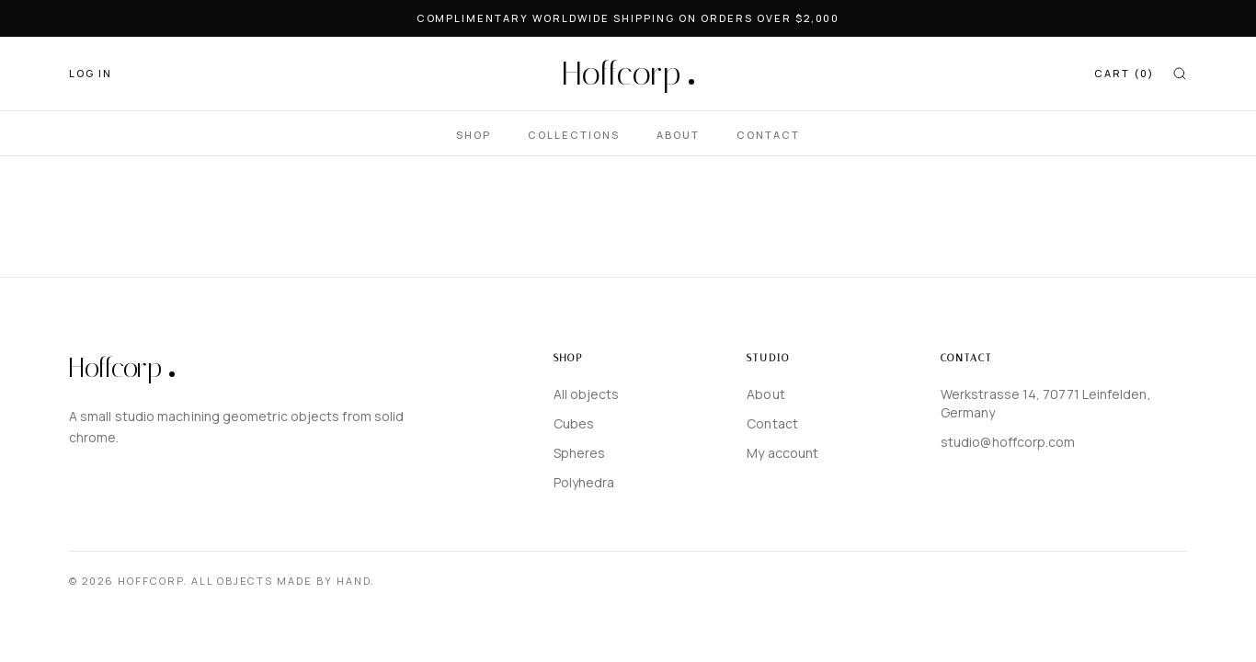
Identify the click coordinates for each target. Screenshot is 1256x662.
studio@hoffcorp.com (1008, 442)
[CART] (1124, 74)
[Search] (1179, 73)
